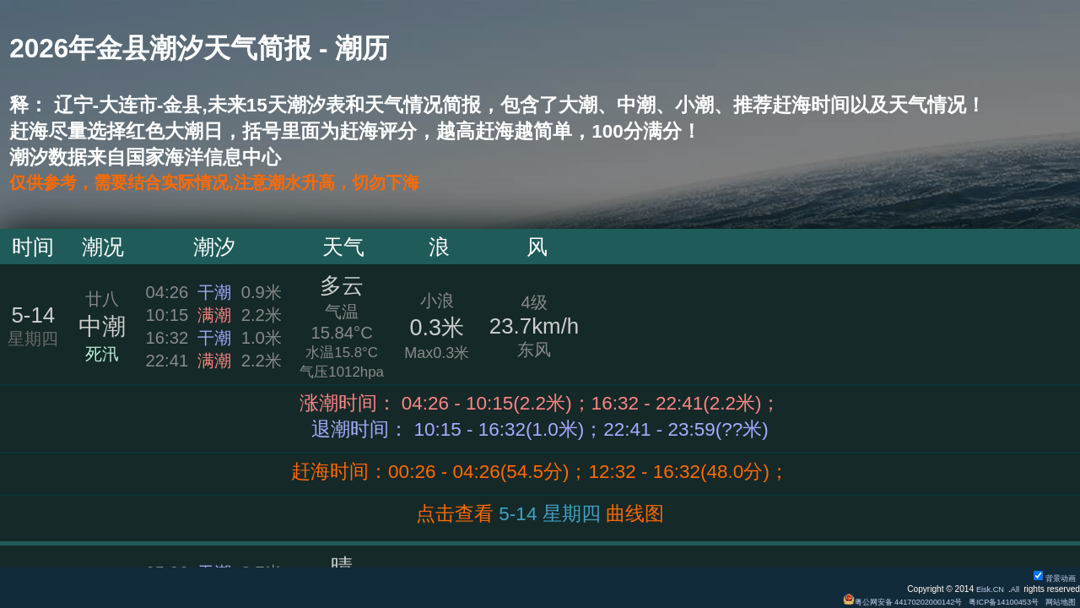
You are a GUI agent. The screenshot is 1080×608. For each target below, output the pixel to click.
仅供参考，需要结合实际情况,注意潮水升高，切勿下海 (244, 183)
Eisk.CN (986, 589)
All (1013, 589)
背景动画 (1052, 578)
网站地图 (1058, 601)
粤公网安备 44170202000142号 (886, 601)
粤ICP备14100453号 (995, 601)
